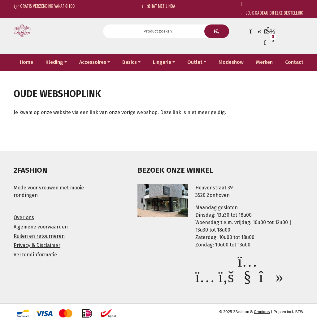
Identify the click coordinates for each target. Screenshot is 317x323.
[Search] (159, 31)
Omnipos (262, 311)
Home (26, 62)
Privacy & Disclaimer (37, 245)
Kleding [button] (54, 62)
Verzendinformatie (35, 255)
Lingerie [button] (162, 62)
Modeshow (231, 62)
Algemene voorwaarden (41, 227)
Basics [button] (129, 62)
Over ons (24, 217)
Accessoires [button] (92, 62)
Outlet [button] (194, 62)
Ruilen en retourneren (39, 236)
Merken (264, 62)
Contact (294, 62)
